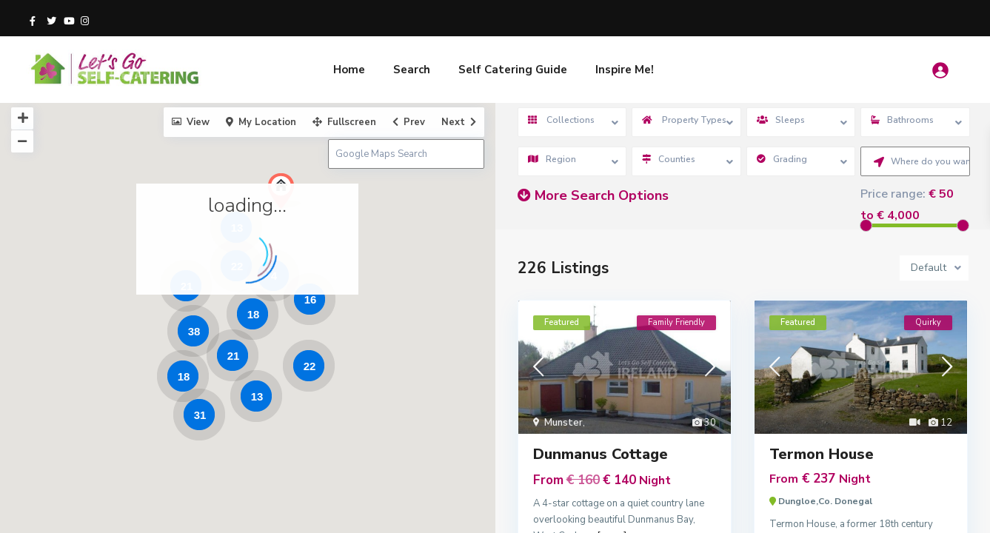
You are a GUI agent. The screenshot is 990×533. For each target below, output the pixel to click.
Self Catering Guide (512, 69)
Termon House (821, 454)
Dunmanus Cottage (600, 454)
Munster (563, 422)
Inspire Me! (624, 69)
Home (349, 69)
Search (411, 69)
